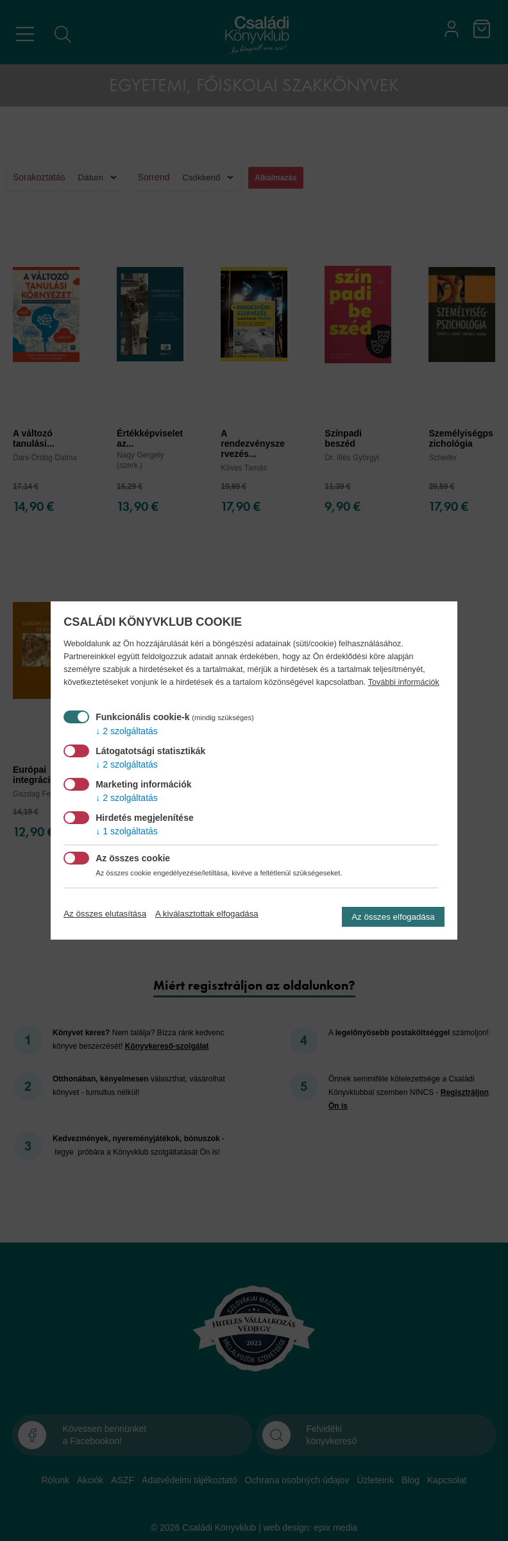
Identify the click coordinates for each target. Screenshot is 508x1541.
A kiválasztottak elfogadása (206, 913)
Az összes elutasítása (105, 913)
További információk (403, 682)
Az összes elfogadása (393, 917)
